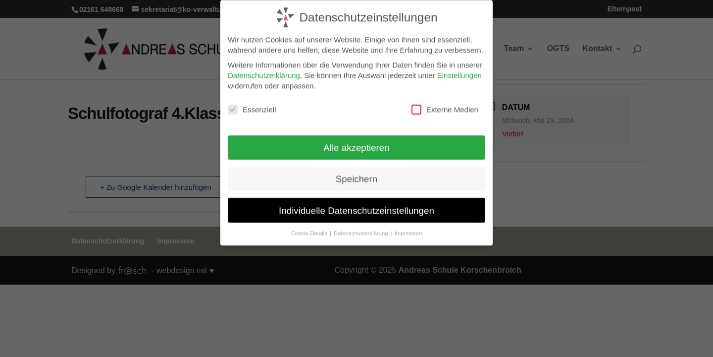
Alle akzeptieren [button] (356, 143)
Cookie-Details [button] (310, 229)
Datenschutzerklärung (264, 71)
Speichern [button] (356, 175)
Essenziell (252, 106)
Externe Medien (444, 106)
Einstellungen (459, 71)
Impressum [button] (408, 229)
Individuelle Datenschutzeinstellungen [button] (356, 206)
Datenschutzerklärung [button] (362, 229)
